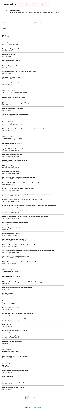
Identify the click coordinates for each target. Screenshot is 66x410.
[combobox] (34, 24)
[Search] (17, 24)
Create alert (13, 14)
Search (5, 22)
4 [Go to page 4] (38, 397)
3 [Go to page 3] (34, 397)
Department (37, 22)
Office (4, 28)
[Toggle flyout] (61, 23)
